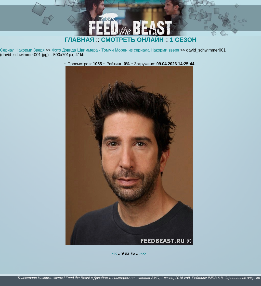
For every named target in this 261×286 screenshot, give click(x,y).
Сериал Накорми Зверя (22, 50)
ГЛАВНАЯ (79, 39)
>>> (142, 253)
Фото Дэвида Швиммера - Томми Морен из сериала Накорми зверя (115, 50)
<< (114, 253)
